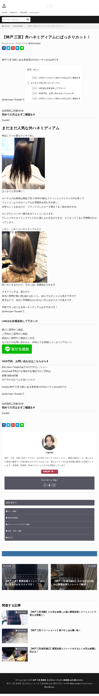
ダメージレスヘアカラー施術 (20, 525)
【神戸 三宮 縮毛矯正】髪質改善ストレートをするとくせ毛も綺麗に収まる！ (62, 652)
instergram (38, 12)
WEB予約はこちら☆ (36, 367)
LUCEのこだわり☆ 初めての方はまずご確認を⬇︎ (56, 78)
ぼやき (11, 539)
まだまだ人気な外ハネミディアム (43, 83)
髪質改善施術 (18, 26)
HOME (5, 12)
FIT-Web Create (74, 685)
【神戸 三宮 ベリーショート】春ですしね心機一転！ (57, 632)
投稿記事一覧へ (49, 471)
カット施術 (13, 511)
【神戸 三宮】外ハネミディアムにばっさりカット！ (46, 26)
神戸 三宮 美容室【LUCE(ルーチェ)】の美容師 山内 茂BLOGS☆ (58, 682)
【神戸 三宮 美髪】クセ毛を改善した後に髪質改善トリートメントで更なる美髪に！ (62, 616)
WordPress (49, 689)
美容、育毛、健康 (15, 532)
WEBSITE (15, 12)
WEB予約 (26, 12)
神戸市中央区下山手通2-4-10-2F (18, 379)
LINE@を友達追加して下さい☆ (49, 88)
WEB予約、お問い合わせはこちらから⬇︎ (53, 93)
